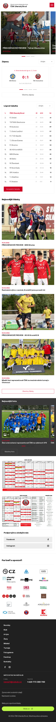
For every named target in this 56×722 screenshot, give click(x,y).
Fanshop (7, 657)
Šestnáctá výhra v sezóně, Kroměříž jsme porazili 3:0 (23, 290)
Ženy (6, 639)
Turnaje (7, 648)
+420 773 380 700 (36, 682)
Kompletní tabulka (13, 189)
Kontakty (7, 662)
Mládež (7, 643)
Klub (5, 630)
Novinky (7, 625)
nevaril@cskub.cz (13, 682)
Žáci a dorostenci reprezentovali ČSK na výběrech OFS (24, 443)
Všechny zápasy (28, 95)
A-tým (6, 634)
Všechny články (28, 391)
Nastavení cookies (9, 696)
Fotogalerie (8, 652)
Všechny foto (9, 452)
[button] (21, 89)
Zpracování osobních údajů (12, 692)
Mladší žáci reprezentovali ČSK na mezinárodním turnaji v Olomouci (25, 381)
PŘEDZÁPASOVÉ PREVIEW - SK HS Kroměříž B (20, 335)
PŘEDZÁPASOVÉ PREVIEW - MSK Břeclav (18, 245)
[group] (25, 77)
